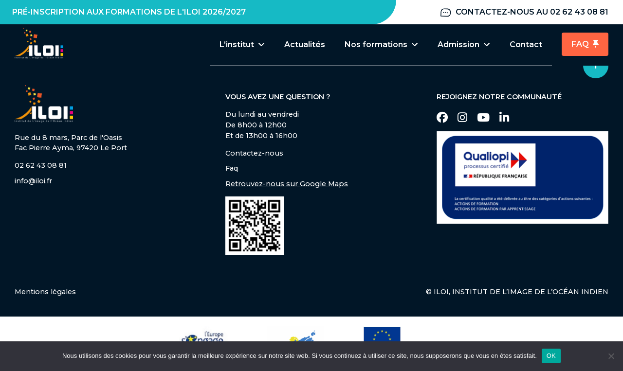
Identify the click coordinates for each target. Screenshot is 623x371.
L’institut (242, 44)
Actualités (304, 44)
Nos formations (381, 44)
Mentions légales (45, 292)
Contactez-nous (254, 154)
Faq (231, 169)
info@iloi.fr (33, 181)
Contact (526, 44)
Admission (464, 44)
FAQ (585, 44)
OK (551, 355)
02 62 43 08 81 (41, 166)
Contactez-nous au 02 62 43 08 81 (524, 12)
